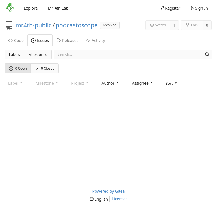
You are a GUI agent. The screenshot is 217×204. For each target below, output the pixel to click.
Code (16, 40)
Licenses (120, 198)
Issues (40, 40)
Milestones (38, 54)
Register (170, 8)
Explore (31, 8)
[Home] (9, 8)
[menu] (171, 83)
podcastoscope (76, 25)
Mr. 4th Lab (58, 8)
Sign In (199, 8)
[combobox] (110, 83)
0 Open (18, 68)
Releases (67, 40)
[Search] (207, 55)
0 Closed (44, 68)
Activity (95, 40)
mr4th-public (33, 25)
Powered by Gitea (108, 191)
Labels (14, 54)
